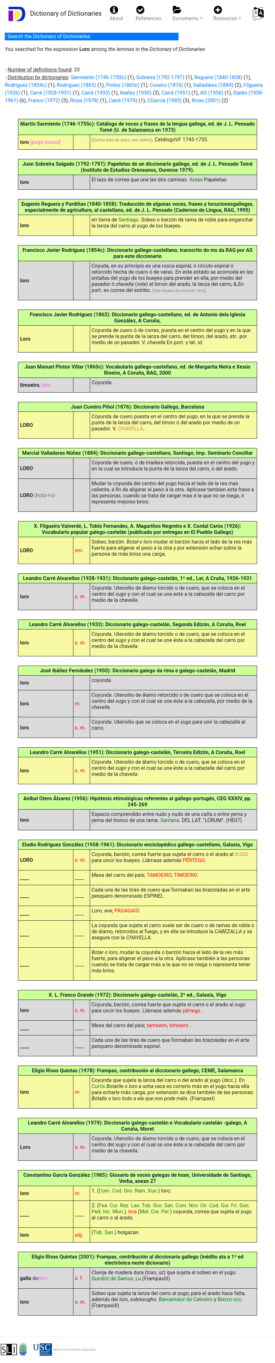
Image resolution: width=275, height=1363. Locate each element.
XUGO (241, 854)
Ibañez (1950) (135, 93)
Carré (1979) (123, 100)
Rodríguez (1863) (76, 85)
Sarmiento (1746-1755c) (98, 77)
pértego (192, 1011)
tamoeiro (157, 1025)
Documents (185, 13)
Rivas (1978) (84, 100)
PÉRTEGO (193, 860)
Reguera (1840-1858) (218, 77)
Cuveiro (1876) (166, 85)
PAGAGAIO (126, 911)
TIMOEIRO (185, 875)
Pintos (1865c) (123, 85)
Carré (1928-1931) (50, 93)
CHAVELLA (130, 429)
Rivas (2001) (206, 100)
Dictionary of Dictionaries (53, 14)
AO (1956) (211, 93)
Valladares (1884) (213, 85)
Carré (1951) (176, 93)
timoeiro (180, 1025)
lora (132, 1212)
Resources (225, 13)
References (148, 13)
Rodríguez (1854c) (26, 85)
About (116, 13)
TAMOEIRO (159, 875)
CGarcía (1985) (164, 100)
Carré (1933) (95, 93)
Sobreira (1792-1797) (160, 77)
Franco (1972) (44, 100)
